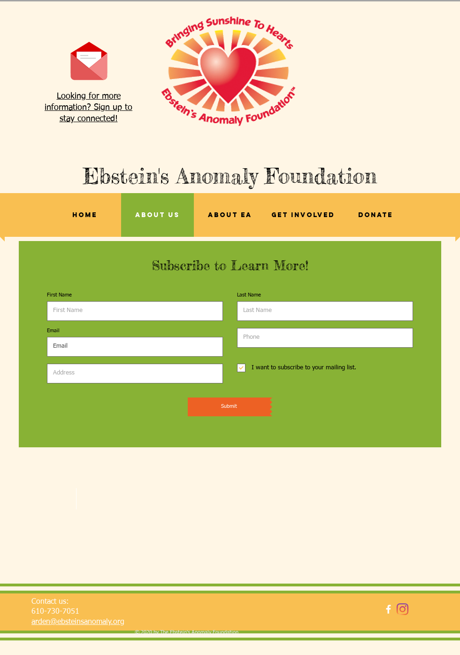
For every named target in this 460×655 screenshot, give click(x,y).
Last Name (249, 294)
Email (53, 330)
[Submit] (229, 407)
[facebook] (388, 609)
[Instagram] (402, 609)
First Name (59, 294)
